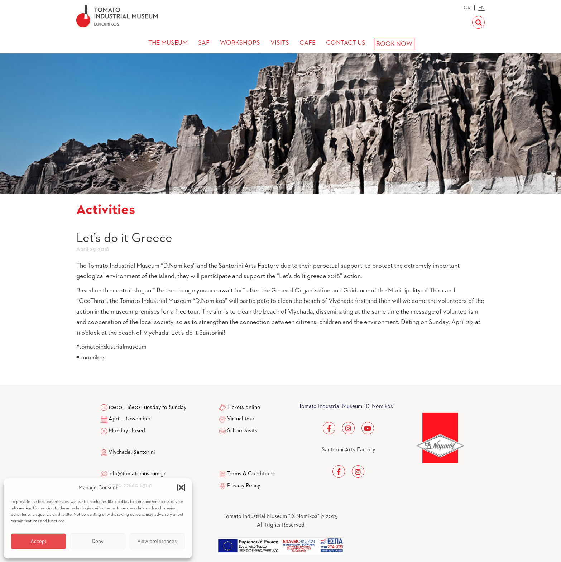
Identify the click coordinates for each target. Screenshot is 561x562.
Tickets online (243, 407)
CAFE (307, 43)
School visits (242, 431)
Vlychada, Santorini (128, 452)
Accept (38, 541)
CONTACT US (345, 43)
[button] (181, 487)
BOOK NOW (394, 44)
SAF (204, 43)
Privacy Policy (243, 486)
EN (481, 7)
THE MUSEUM (168, 43)
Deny (98, 541)
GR (467, 7)
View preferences (157, 541)
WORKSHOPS (240, 43)
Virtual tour (241, 419)
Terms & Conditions (251, 474)
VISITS (279, 43)
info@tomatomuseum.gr (137, 474)
